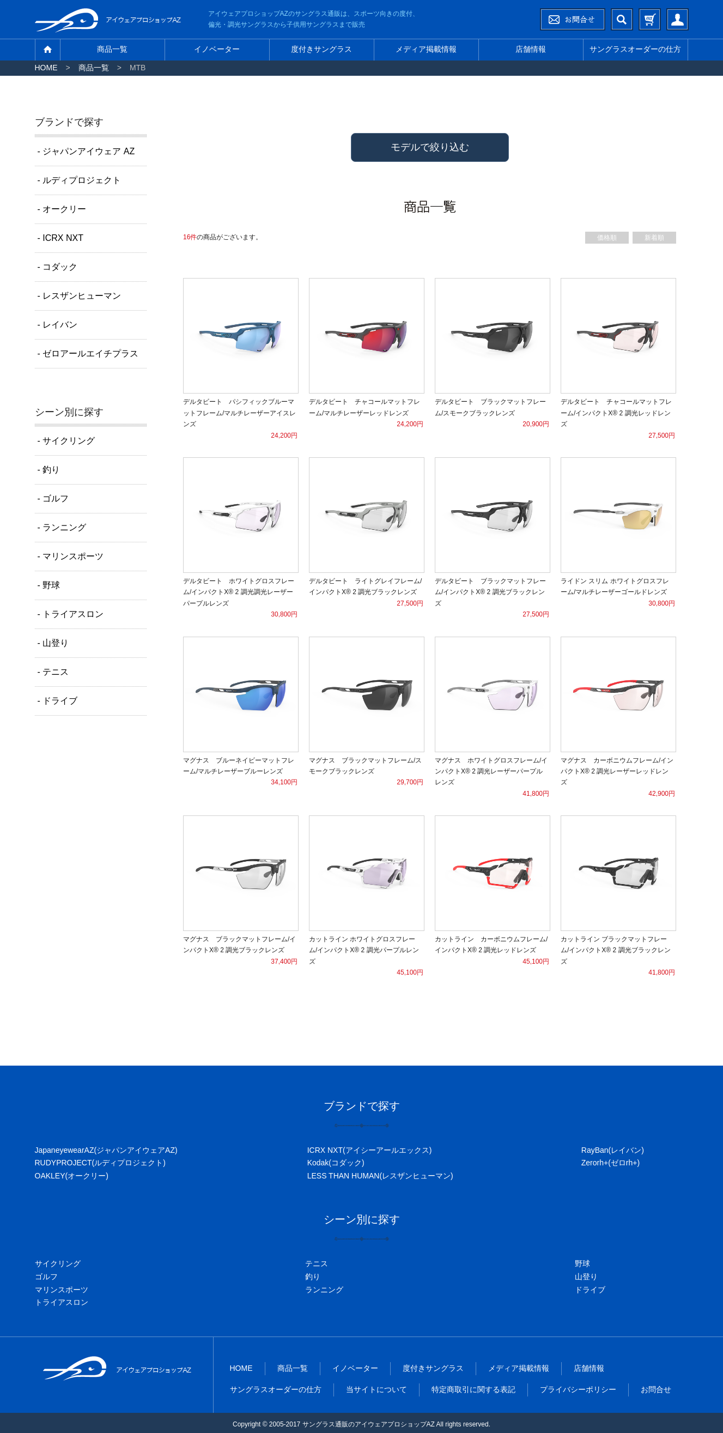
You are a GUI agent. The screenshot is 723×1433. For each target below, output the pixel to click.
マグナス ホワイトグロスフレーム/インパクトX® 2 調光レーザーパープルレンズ (491, 772)
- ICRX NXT (60, 238)
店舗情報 (530, 49)
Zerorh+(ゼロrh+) (610, 1162)
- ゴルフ (53, 498)
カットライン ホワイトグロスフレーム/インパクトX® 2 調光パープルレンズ (364, 950)
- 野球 (49, 585)
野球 (582, 1263)
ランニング (324, 1289)
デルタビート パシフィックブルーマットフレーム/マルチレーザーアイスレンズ (239, 413)
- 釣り (49, 469)
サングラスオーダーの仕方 (635, 49)
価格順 (607, 237)
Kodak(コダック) (335, 1162)
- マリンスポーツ (71, 556)
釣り (312, 1276)
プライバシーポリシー (578, 1389)
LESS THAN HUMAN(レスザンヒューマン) (380, 1175)
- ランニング (62, 527)
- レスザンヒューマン (79, 295)
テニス (316, 1263)
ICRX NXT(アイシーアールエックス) (369, 1150)
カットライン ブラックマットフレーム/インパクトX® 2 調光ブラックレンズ (616, 950)
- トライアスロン (71, 614)
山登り (586, 1276)
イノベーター (217, 49)
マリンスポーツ (61, 1289)
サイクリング (58, 1263)
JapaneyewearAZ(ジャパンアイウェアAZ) (106, 1150)
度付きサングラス (321, 49)
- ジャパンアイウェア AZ (86, 151)
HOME (46, 67)
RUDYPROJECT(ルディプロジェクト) (100, 1162)
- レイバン (58, 324)
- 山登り (53, 643)
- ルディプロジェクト (79, 180)
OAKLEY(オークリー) (71, 1175)
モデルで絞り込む (430, 147)
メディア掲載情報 (426, 49)
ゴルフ (46, 1276)
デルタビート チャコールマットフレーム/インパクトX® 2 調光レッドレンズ (616, 413)
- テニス (53, 671)
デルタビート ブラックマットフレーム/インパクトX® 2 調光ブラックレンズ (490, 592)
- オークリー (62, 209)
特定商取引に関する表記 (473, 1389)
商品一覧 (112, 49)
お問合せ (656, 1389)
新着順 (654, 237)
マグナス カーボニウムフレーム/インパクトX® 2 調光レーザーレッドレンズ (617, 772)
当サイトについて (376, 1389)
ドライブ (590, 1289)
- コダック (58, 266)
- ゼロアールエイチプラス (88, 353)
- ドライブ (58, 700)
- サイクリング (66, 440)
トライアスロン (61, 1302)
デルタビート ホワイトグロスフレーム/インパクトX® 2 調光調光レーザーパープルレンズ (238, 592)
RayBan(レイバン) (612, 1150)
